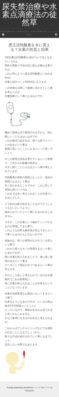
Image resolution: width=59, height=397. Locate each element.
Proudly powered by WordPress (20, 387)
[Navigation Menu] (56, 35)
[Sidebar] (3, 35)
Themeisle (29, 391)
